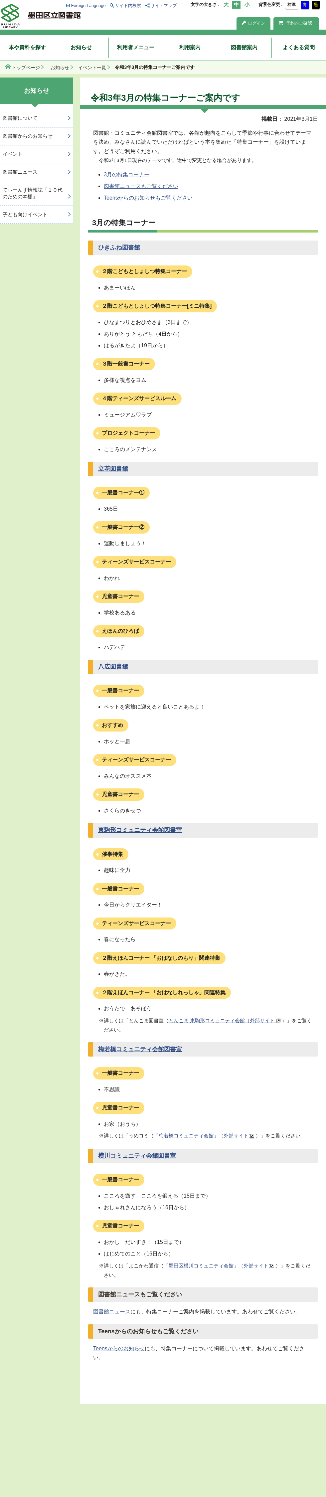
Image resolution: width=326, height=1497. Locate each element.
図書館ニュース (111, 1311)
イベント (13, 154)
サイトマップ (164, 5)
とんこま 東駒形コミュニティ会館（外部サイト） (224, 1020)
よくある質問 (299, 47)
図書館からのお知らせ (28, 136)
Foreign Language (88, 5)
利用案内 (190, 47)
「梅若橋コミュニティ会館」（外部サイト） (203, 1135)
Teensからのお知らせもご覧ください (148, 198)
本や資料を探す (27, 47)
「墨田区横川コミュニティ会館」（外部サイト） (218, 1265)
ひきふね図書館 (119, 247)
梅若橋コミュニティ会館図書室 (140, 1049)
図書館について (20, 118)
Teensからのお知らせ (119, 1348)
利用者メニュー (135, 47)
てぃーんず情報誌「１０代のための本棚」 (33, 193)
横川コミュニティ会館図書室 (137, 1155)
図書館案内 (244, 47)
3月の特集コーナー (126, 174)
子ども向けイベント (25, 214)
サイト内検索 (128, 5)
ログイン (253, 23)
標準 (291, 4)
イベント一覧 (92, 67)
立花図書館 (113, 468)
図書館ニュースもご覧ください (141, 186)
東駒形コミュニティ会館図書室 (140, 830)
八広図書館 (113, 666)
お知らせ (81, 47)
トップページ (26, 67)
